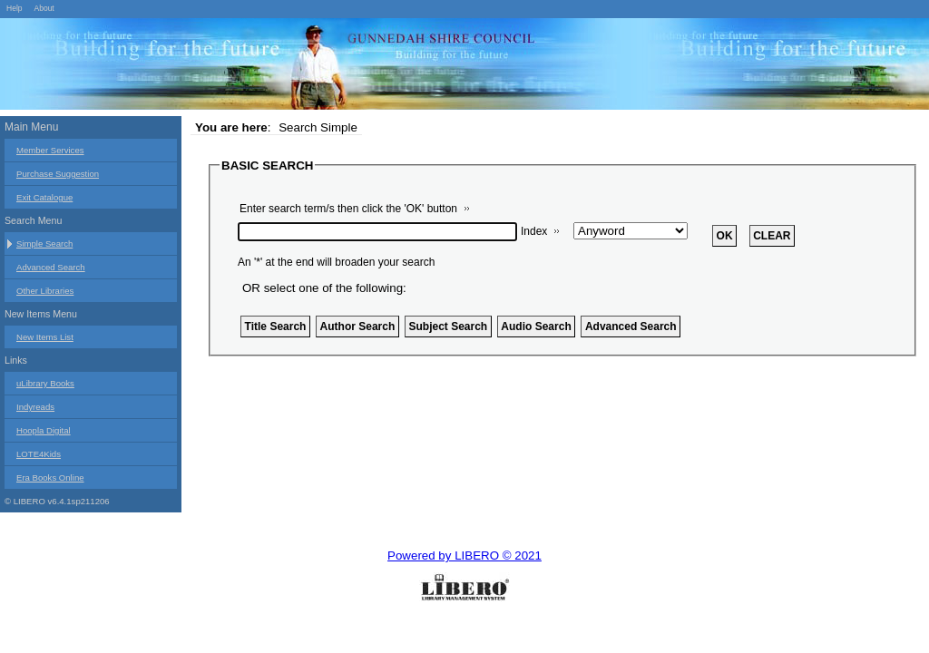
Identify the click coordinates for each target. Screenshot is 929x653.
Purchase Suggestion (57, 174)
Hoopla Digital (43, 430)
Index (534, 231)
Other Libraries (44, 291)
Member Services (50, 150)
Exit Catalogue (44, 197)
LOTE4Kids (38, 454)
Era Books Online (50, 477)
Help (14, 8)
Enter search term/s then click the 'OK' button (348, 208)
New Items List (44, 337)
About (44, 8)
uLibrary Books (45, 383)
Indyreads (35, 407)
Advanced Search (50, 267)
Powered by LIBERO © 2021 (464, 555)
